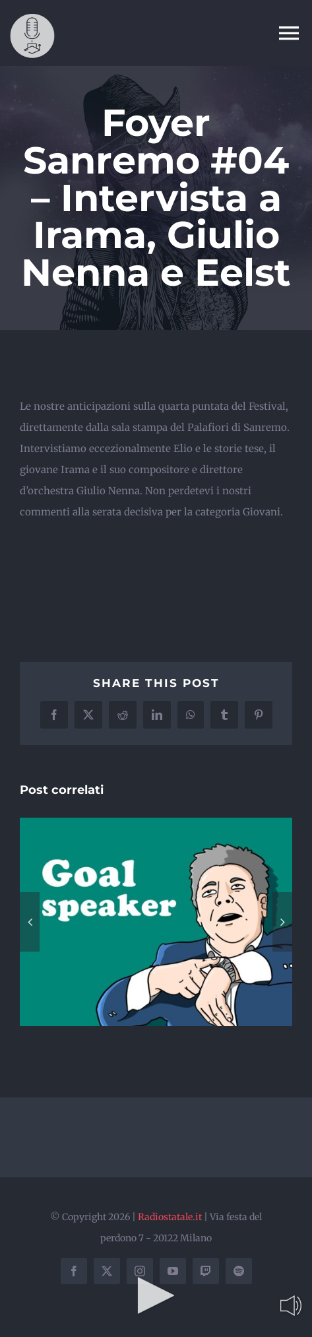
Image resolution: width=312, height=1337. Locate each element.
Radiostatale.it (170, 1217)
